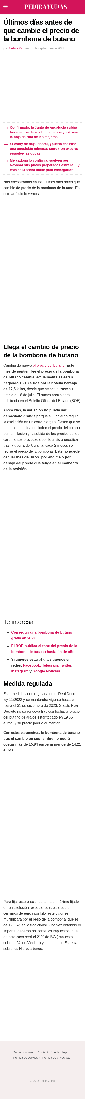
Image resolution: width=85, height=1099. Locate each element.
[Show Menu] (5, 7)
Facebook (31, 665)
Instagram (19, 671)
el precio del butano (49, 365)
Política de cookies (25, 1057)
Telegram (50, 665)
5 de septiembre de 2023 (48, 48)
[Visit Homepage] (45, 6)
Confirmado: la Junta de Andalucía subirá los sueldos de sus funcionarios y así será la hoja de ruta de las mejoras (44, 132)
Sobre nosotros (23, 1052)
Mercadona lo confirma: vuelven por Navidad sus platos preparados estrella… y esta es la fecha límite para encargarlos (45, 165)
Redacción (15, 48)
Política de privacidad (56, 1057)
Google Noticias (46, 671)
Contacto (43, 1052)
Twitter (65, 665)
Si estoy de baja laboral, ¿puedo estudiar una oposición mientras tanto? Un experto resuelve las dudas (44, 148)
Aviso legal (61, 1052)
